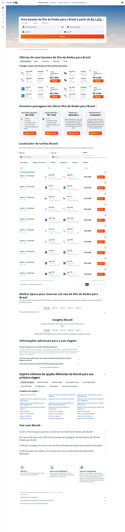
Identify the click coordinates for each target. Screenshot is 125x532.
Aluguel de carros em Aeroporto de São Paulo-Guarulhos (65, 376)
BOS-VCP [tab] (73, 288)
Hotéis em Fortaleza (29, 399)
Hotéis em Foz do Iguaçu (58, 394)
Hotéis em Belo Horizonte (87, 397)
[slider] (110, 158)
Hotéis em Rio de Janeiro (58, 392)
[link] (32, 133)
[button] (3, 3)
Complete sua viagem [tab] (30, 363)
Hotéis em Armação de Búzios (89, 394)
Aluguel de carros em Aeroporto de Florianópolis (61, 388)
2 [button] (93, 265)
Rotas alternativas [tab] (29, 367)
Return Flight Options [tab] (91, 363)
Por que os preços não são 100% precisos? (66, 484)
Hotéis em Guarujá (56, 397)
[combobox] (28, 23)
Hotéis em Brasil (27, 392)
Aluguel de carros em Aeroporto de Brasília (64, 379)
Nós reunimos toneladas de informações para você (66, 481)
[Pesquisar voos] (3, 8)
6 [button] (104, 265)
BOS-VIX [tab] (65, 288)
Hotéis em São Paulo (86, 392)
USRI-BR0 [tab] (49, 311)
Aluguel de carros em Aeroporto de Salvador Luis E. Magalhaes (93, 380)
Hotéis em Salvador (28, 397)
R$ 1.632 (99, 19)
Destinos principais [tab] (46, 363)
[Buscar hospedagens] (3, 11)
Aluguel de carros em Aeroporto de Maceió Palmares (35, 388)
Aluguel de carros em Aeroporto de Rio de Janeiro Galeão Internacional (63, 384)
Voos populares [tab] (56, 367)
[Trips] (3, 27)
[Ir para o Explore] (3, 22)
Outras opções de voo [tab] (75, 363)
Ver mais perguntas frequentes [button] (52, 348)
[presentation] (106, 19)
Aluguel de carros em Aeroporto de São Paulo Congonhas (93, 388)
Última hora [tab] (59, 61)
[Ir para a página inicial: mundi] (12, 2)
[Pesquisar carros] (3, 15)
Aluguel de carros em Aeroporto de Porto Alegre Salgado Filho (35, 384)
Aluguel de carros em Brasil (31, 375)
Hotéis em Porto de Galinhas (88, 399)
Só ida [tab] (68, 61)
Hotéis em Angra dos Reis (59, 399)
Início (23, 49)
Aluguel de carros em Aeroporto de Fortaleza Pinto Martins (36, 380)
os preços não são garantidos (58, 473)
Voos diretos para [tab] (43, 367)
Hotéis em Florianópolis (30, 394)
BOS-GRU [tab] (50, 288)
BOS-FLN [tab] (58, 288)
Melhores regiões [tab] (60, 363)
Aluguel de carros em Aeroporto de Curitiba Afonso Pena (93, 384)
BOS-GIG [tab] (81, 288)
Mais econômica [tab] (28, 61)
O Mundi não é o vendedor (66, 478)
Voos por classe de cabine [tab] (72, 367)
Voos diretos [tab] (48, 61)
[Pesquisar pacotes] (3, 18)
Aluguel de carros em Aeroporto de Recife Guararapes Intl (92, 376)
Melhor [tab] (39, 61)
